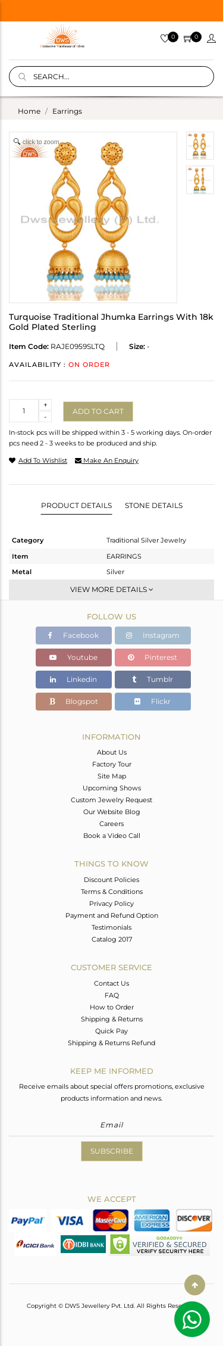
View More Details (111, 589)
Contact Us (111, 983)
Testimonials (111, 927)
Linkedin (73, 679)
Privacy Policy (111, 903)
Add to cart (98, 411)
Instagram (153, 635)
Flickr (152, 701)
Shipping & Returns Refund (111, 1043)
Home (29, 111)
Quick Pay (111, 1031)
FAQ (112, 995)
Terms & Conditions (112, 891)
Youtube (73, 657)
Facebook (73, 635)
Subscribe (111, 1150)
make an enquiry (107, 460)
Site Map (112, 776)
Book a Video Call (111, 835)
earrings (67, 111)
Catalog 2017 (112, 939)
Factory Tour (111, 764)
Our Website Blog (111, 812)
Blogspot (73, 701)
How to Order (112, 1007)
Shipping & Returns (112, 1019)
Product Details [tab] (76, 505)
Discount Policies (111, 879)
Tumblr (152, 679)
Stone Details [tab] (154, 505)
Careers (111, 824)
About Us (112, 752)
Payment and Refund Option (111, 915)
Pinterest (152, 657)
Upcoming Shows (112, 788)
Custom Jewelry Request (111, 800)
